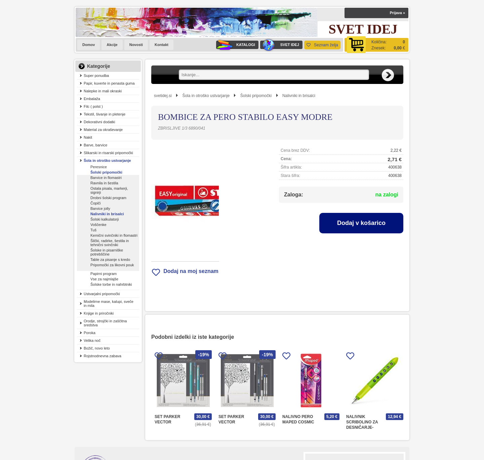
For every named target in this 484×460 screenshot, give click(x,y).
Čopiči (95, 203)
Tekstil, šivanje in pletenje (104, 114)
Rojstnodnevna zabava (102, 356)
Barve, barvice (95, 145)
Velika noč (92, 340)
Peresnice (98, 167)
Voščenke (98, 225)
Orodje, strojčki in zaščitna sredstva (105, 323)
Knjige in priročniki (99, 313)
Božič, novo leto (97, 348)
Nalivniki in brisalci (107, 214)
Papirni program (103, 274)
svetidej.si (163, 95)
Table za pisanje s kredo (110, 260)
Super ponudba (96, 76)
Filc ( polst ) (93, 106)
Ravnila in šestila (104, 183)
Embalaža (92, 99)
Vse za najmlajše (104, 279)
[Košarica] (376, 45)
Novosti (136, 45)
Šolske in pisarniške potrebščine (106, 252)
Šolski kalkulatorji (104, 219)
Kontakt (161, 45)
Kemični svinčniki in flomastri (113, 235)
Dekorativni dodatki (99, 122)
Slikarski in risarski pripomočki (108, 153)
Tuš (93, 230)
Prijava (397, 13)
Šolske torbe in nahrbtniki (111, 284)
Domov (88, 45)
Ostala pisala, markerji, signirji (109, 190)
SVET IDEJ (279, 45)
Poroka (89, 333)
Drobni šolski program (108, 198)
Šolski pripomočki (106, 172)
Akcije (112, 45)
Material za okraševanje (103, 130)
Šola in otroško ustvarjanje (107, 160)
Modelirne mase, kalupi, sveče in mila (108, 304)
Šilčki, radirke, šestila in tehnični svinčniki (109, 243)
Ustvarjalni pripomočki (102, 294)
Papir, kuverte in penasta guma (109, 83)
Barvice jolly (100, 208)
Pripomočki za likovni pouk (112, 265)
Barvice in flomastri (106, 178)
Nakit (88, 137)
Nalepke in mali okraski (103, 91)
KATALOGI (235, 45)
